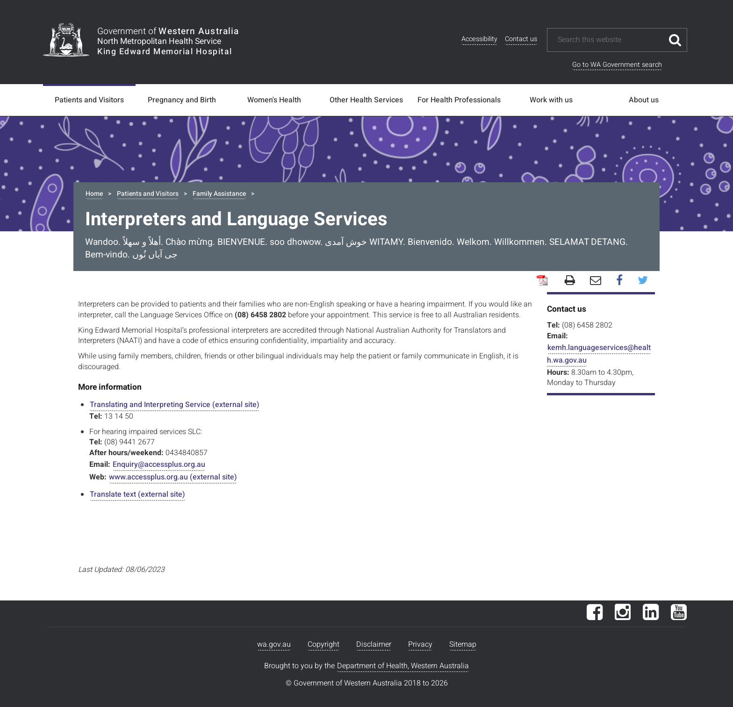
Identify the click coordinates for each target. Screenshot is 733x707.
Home (94, 194)
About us (644, 100)
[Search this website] (610, 40)
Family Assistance (219, 194)
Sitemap (462, 644)
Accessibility (479, 39)
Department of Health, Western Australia (403, 665)
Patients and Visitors (89, 100)
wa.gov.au (274, 644)
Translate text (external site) (137, 494)
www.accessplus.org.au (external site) (173, 477)
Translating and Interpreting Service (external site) (174, 404)
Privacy (420, 644)
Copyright (323, 644)
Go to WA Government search (617, 65)
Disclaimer (373, 644)
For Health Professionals (459, 100)
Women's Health (274, 100)
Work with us (551, 100)
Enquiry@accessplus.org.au (159, 464)
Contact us (521, 39)
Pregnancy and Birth (182, 100)
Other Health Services (366, 100)
